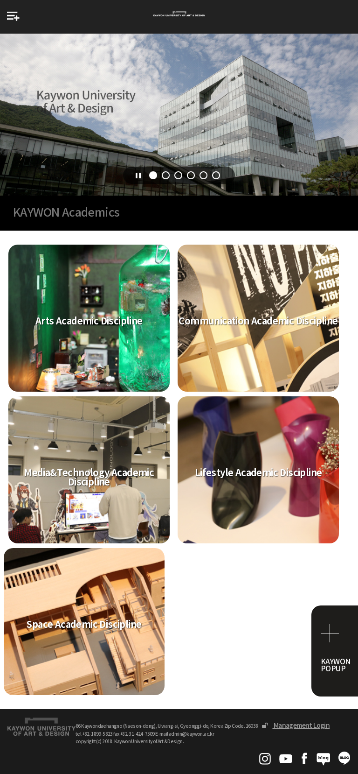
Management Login (296, 726)
